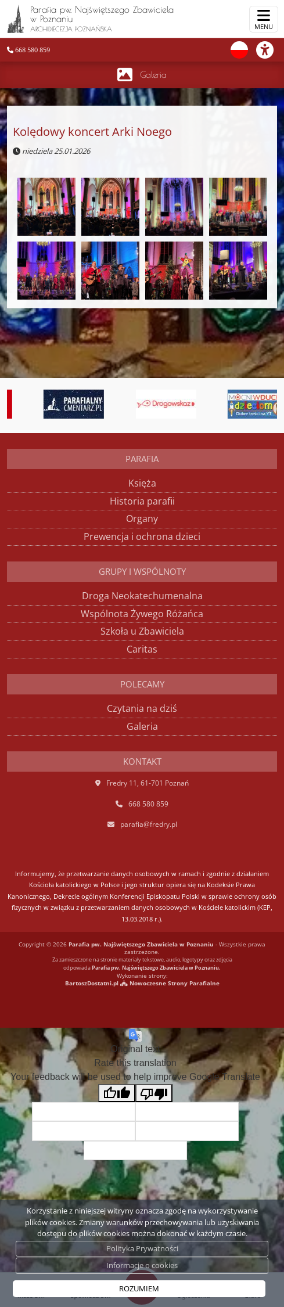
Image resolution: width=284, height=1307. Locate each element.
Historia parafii (142, 501)
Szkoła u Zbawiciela (142, 631)
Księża (142, 483)
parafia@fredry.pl (148, 824)
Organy (142, 518)
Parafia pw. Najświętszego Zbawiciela (90, 18)
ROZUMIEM (139, 1288)
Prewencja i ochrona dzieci (142, 536)
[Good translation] (116, 1093)
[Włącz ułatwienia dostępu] (270, 50)
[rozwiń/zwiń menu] (263, 19)
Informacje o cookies (142, 1265)
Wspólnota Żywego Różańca (142, 613)
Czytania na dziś (142, 708)
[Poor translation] (153, 1093)
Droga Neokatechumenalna (142, 595)
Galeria (153, 75)
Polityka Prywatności (142, 1248)
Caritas (142, 649)
